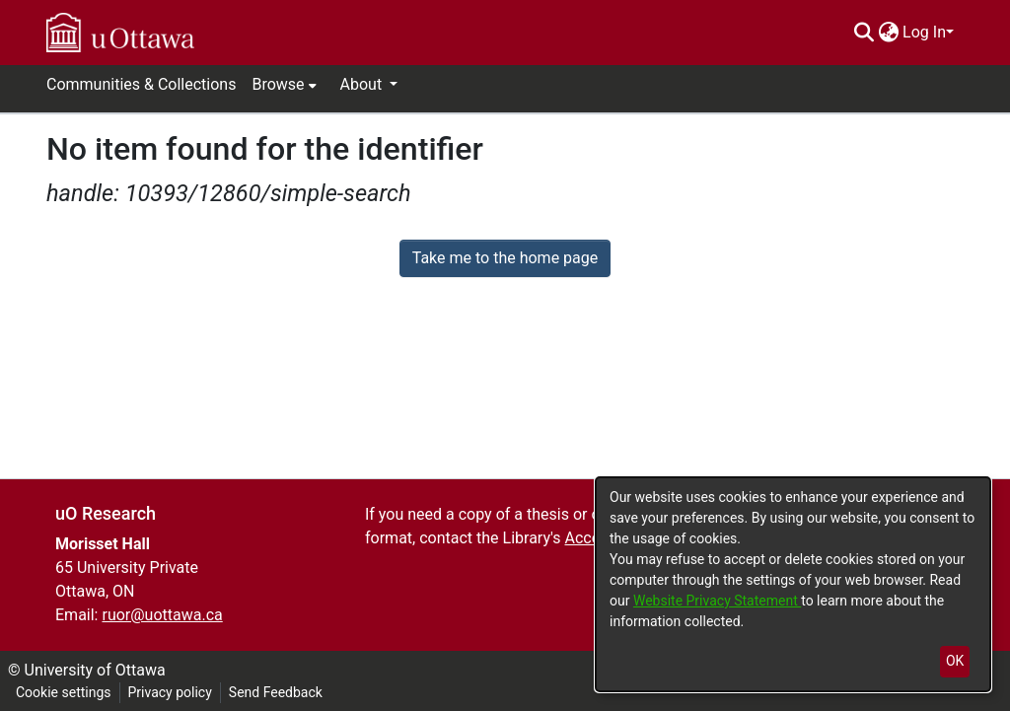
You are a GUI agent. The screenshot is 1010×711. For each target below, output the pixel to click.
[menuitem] (888, 32)
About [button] (363, 84)
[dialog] (793, 584)
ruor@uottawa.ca (162, 614)
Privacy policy (170, 692)
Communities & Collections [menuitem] (141, 84)
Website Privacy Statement (717, 600)
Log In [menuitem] (924, 32)
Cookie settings (63, 692)
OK (955, 661)
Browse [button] (278, 84)
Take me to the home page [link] (505, 258)
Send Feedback (276, 692)
